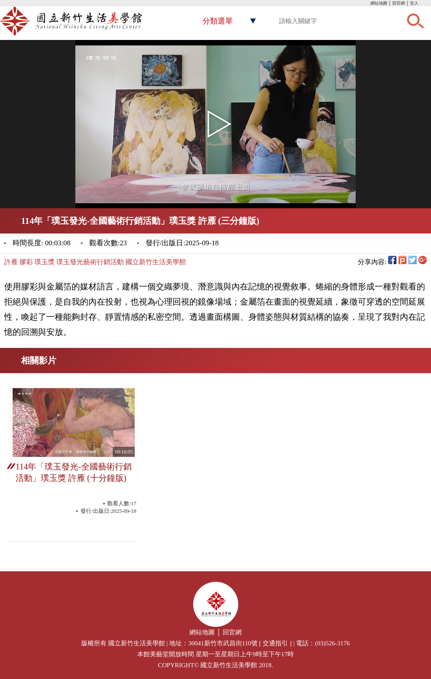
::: (368, 4)
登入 (414, 3)
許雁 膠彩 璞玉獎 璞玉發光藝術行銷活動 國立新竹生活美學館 (95, 261)
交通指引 (275, 643)
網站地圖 (378, 3)
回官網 (398, 3)
